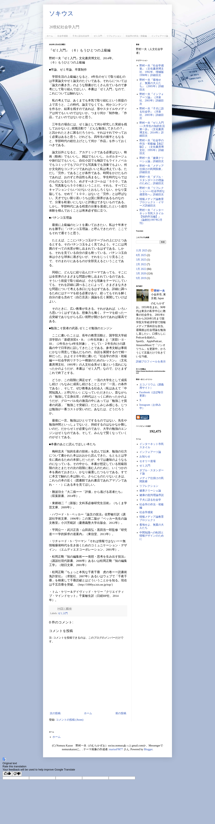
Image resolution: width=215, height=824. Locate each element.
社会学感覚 (62, 36)
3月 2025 (141, 259)
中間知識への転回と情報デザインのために (151, 535)
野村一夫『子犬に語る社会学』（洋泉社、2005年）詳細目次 (151, 113)
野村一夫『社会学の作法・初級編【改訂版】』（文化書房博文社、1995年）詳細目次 (151, 147)
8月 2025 (141, 255)
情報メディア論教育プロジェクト (151, 518)
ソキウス (61, 13)
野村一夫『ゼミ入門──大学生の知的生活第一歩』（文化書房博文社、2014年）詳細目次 (152, 129)
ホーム (50, 36)
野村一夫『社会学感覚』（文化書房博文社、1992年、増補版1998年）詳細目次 (151, 70)
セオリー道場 (147, 461)
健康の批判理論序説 (151, 495)
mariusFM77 (116, 749)
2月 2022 (141, 264)
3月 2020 (141, 273)
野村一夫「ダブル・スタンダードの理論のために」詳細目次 (151, 180)
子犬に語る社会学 (80, 36)
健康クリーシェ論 (150, 490)
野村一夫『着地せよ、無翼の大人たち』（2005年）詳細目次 (151, 84)
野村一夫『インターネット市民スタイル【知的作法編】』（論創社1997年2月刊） (151, 216)
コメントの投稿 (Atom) (70, 719)
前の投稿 (120, 713)
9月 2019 (141, 278)
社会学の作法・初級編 (136, 36)
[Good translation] (7, 773)
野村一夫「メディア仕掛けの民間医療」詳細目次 (151, 169)
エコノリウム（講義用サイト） (151, 386)
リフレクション (114, 36)
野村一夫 (159, 290)
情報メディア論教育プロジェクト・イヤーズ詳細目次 (151, 202)
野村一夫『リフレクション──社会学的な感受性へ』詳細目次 (152, 191)
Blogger (148, 749)
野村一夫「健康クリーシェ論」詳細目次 (151, 159)
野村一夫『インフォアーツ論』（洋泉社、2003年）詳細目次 (151, 99)
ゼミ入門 (98, 36)
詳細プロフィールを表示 (151, 361)
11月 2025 (141, 250)
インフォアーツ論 (159, 36)
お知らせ (144, 456)
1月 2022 (141, 268)
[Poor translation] (17, 773)
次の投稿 (55, 713)
